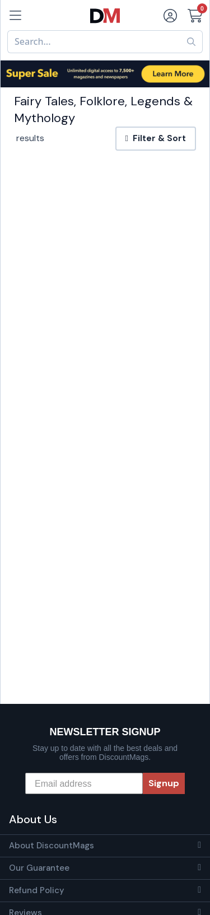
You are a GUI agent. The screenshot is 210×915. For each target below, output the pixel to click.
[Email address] (84, 783)
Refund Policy (36, 890)
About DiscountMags (51, 845)
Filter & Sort (155, 138)
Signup (163, 783)
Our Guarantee (39, 868)
